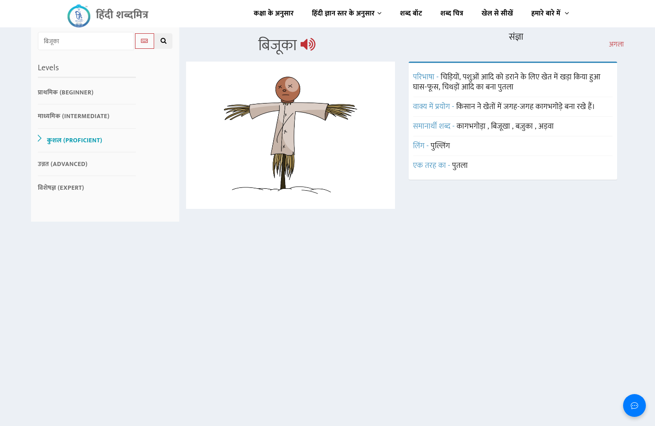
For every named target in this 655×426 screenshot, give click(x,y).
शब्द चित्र (452, 13)
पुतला (460, 165)
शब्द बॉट (411, 13)
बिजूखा (501, 126)
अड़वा (546, 126)
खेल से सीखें (497, 13)
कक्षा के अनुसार (274, 13)
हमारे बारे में (550, 13)
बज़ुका (525, 126)
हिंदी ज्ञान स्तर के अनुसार (347, 13)
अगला (616, 45)
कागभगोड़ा (472, 126)
